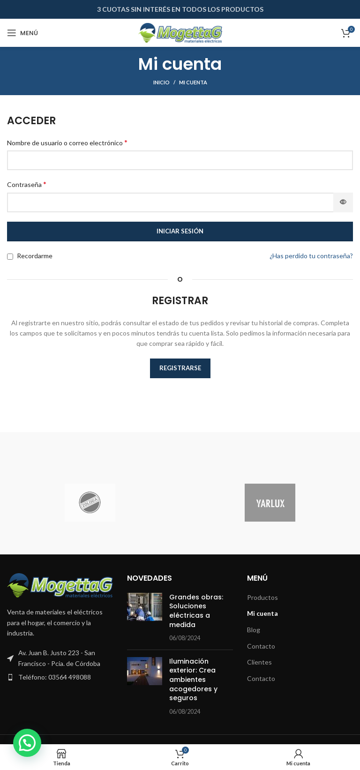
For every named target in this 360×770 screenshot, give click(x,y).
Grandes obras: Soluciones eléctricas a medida (196, 610)
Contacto (261, 646)
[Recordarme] (10, 257)
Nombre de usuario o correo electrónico (67, 142)
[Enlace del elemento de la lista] (60, 677)
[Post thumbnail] (144, 618)
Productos (262, 597)
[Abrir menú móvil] (22, 32)
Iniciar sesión (180, 231)
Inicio (161, 82)
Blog (253, 630)
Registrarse (180, 368)
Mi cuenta (262, 613)
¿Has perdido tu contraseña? (311, 256)
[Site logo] (180, 32)
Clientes (259, 662)
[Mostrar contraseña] (343, 202)
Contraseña (26, 183)
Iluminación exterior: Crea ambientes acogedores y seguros (193, 680)
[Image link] (60, 584)
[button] (27, 743)
